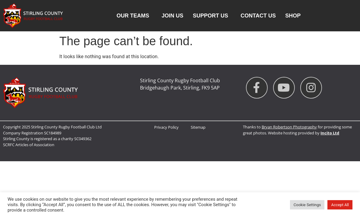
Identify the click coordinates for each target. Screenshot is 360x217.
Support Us (212, 16)
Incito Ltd (329, 133)
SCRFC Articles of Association (28, 144)
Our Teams (134, 16)
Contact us (258, 16)
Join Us (172, 16)
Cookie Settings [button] (307, 205)
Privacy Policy (166, 127)
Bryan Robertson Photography (289, 127)
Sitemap (198, 127)
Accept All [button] (340, 205)
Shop (293, 16)
